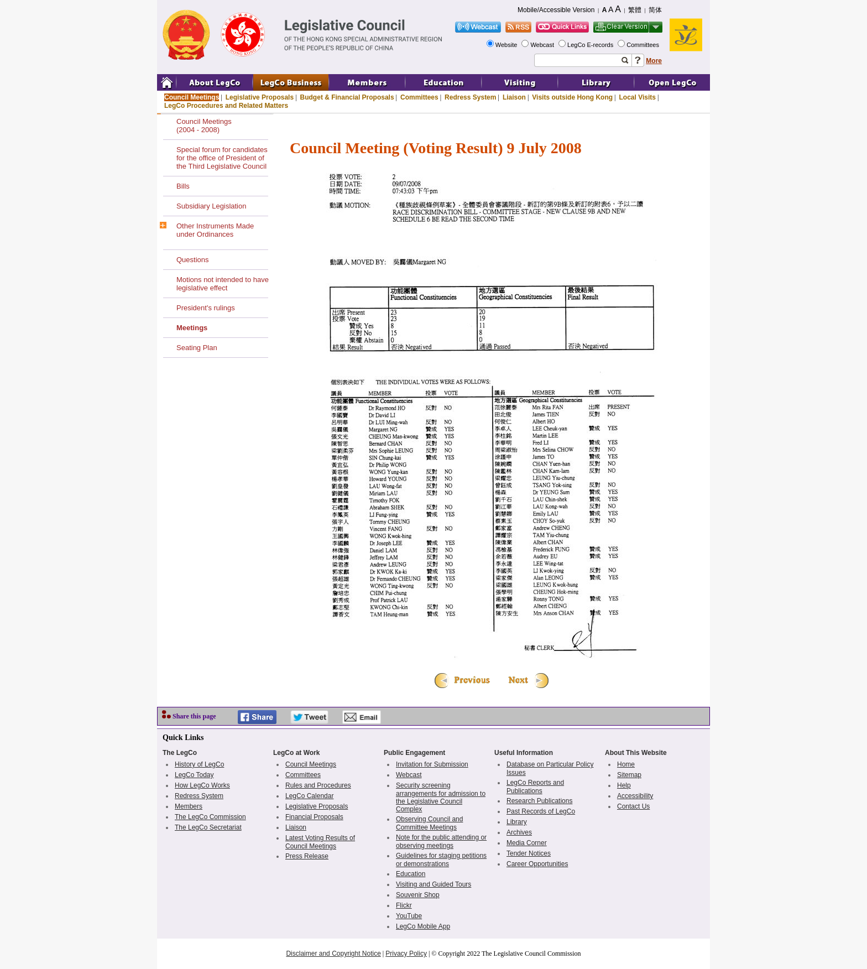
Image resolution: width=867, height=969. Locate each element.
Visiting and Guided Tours (433, 884)
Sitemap (629, 775)
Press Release (306, 856)
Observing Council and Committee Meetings (429, 823)
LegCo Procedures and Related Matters (226, 106)
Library (516, 822)
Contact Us (633, 806)
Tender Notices (528, 853)
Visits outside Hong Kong (572, 97)
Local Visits (637, 97)
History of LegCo (199, 764)
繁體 (634, 10)
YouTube (409, 916)
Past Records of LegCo (540, 811)
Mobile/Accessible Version (556, 10)
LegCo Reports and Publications (535, 787)
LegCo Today (194, 775)
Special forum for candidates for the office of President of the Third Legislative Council (222, 157)
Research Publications (539, 801)
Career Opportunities (537, 864)
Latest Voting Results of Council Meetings (320, 842)
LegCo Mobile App (423, 926)
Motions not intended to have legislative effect (222, 283)
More (654, 61)
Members (188, 806)
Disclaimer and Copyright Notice (333, 953)
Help (624, 785)
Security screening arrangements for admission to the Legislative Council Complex (440, 797)
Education (410, 874)
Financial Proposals (314, 817)
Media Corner (526, 843)
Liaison (514, 97)
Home (626, 764)
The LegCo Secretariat (208, 827)
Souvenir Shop (418, 895)
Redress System (470, 97)
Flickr (404, 905)
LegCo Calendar (309, 796)
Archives (519, 832)
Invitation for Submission (432, 764)
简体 (655, 10)
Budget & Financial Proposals (347, 97)
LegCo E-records (591, 44)
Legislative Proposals (260, 97)
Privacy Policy (406, 953)
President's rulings (205, 308)
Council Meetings (191, 97)
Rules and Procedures (318, 785)
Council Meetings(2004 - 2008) (204, 125)
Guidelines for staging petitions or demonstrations (441, 860)
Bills (183, 186)
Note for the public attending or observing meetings (441, 841)
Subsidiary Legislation (211, 206)
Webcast (543, 44)
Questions (192, 260)
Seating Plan (196, 347)
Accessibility (635, 796)
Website (507, 44)
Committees (643, 44)
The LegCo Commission (210, 817)
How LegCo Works (202, 785)
